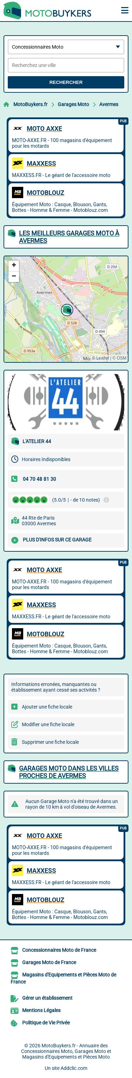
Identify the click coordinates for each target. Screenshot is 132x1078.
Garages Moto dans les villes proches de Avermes (69, 772)
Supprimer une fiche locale (50, 742)
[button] (66, 309)
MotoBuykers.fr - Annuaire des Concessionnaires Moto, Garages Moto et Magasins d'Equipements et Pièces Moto (66, 1051)
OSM (121, 358)
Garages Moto (73, 104)
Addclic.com (74, 1068)
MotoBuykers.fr (30, 104)
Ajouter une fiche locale (47, 707)
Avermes (108, 104)
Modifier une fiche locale (48, 724)
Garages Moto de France (49, 962)
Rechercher (65, 82)
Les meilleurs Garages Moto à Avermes (69, 236)
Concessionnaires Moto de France (59, 950)
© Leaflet (100, 358)
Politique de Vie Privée (46, 1022)
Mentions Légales (41, 1010)
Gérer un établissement (47, 998)
